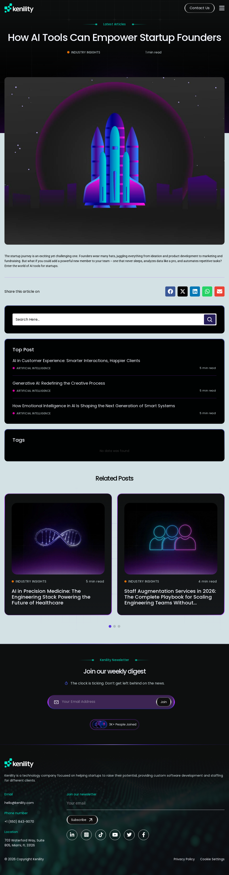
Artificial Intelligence (34, 368)
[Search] (210, 319)
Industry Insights (85, 52)
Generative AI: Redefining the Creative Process (59, 383)
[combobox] (107, 319)
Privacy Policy (184, 859)
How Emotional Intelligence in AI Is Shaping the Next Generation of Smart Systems (94, 406)
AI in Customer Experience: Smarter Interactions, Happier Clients (76, 360)
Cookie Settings (212, 859)
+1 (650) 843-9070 (19, 821)
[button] (170, 291)
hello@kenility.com (19, 803)
